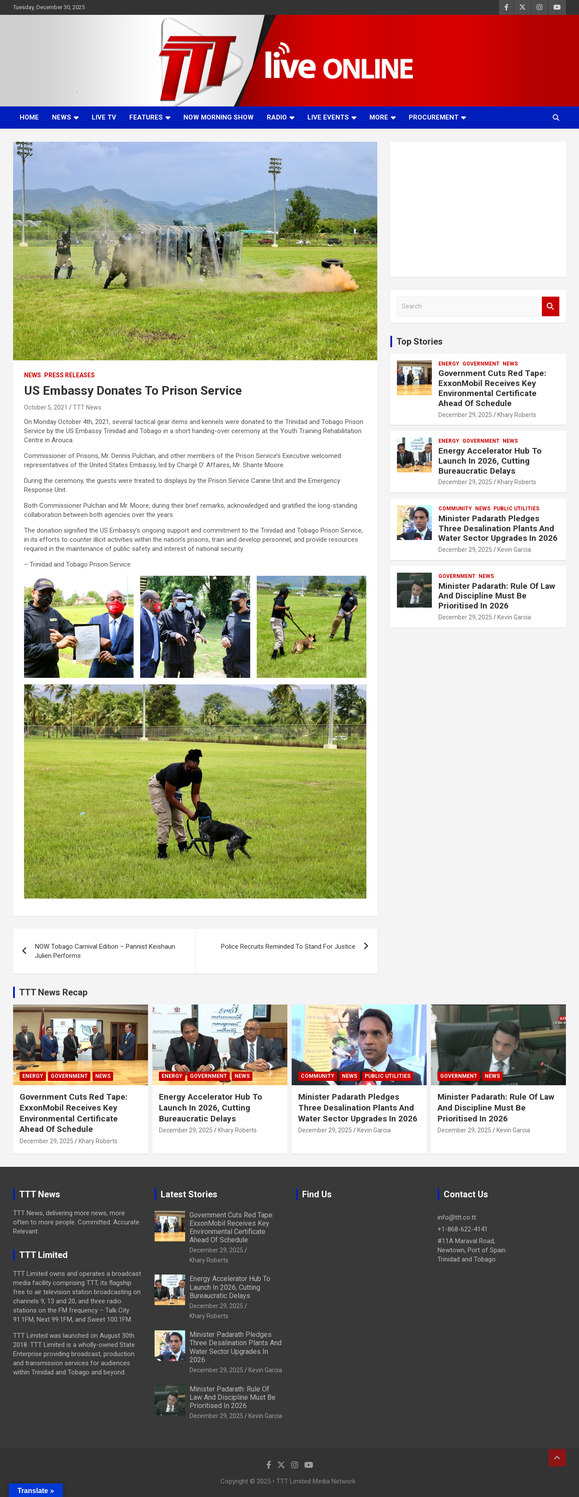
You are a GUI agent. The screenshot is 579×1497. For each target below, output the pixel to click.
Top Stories (419, 341)
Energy (448, 364)
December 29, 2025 (465, 414)
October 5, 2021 (46, 407)
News (61, 117)
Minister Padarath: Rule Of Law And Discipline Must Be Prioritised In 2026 (496, 596)
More (378, 117)
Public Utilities (516, 509)
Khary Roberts (516, 414)
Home (29, 117)
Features (146, 117)
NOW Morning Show (218, 117)
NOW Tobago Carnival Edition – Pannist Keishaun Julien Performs (105, 951)
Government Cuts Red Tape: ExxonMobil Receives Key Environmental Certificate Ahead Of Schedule (492, 388)
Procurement (433, 117)
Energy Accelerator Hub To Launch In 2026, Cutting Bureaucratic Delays (489, 461)
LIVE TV (104, 117)
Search (550, 306)
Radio (277, 117)
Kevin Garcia (514, 549)
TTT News (87, 407)
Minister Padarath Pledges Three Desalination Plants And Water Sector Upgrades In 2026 (498, 528)
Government (481, 364)
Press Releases (69, 375)
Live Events (328, 117)
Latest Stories (189, 1194)
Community (455, 509)
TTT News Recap (53, 992)
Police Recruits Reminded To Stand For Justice (288, 946)
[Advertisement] (478, 209)
